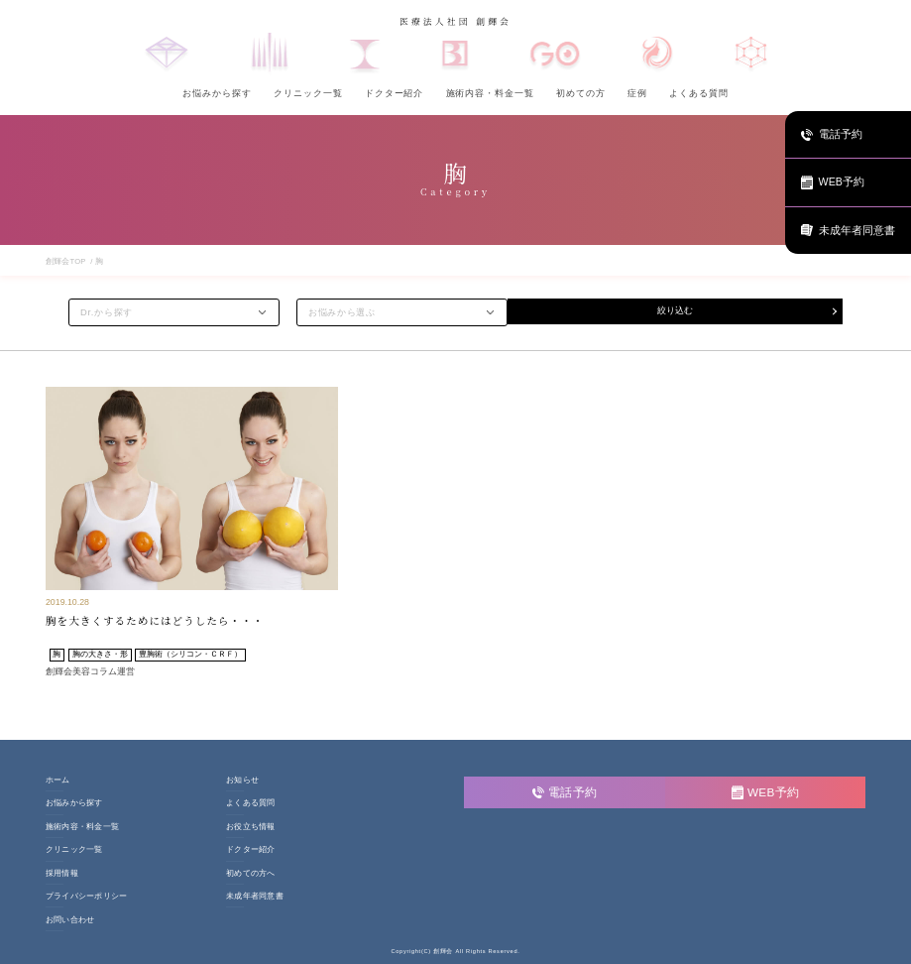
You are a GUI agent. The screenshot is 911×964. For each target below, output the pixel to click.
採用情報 (62, 874)
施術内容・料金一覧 (490, 93)
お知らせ (242, 780)
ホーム (58, 780)
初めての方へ (250, 874)
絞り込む (675, 311)
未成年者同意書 (255, 897)
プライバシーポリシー (86, 897)
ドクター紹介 (394, 93)
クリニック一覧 (308, 93)
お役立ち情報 (250, 827)
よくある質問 (699, 93)
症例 (637, 93)
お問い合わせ (70, 920)
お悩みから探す (216, 93)
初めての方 (581, 93)
